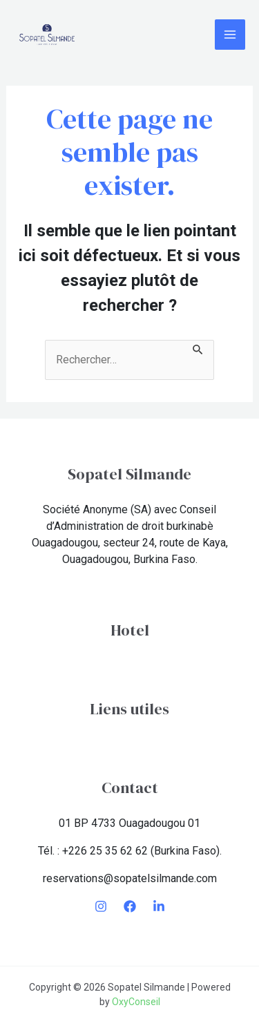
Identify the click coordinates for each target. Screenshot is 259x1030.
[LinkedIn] (159, 906)
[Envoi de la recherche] (198, 348)
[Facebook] (130, 906)
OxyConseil (136, 1001)
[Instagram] (101, 906)
